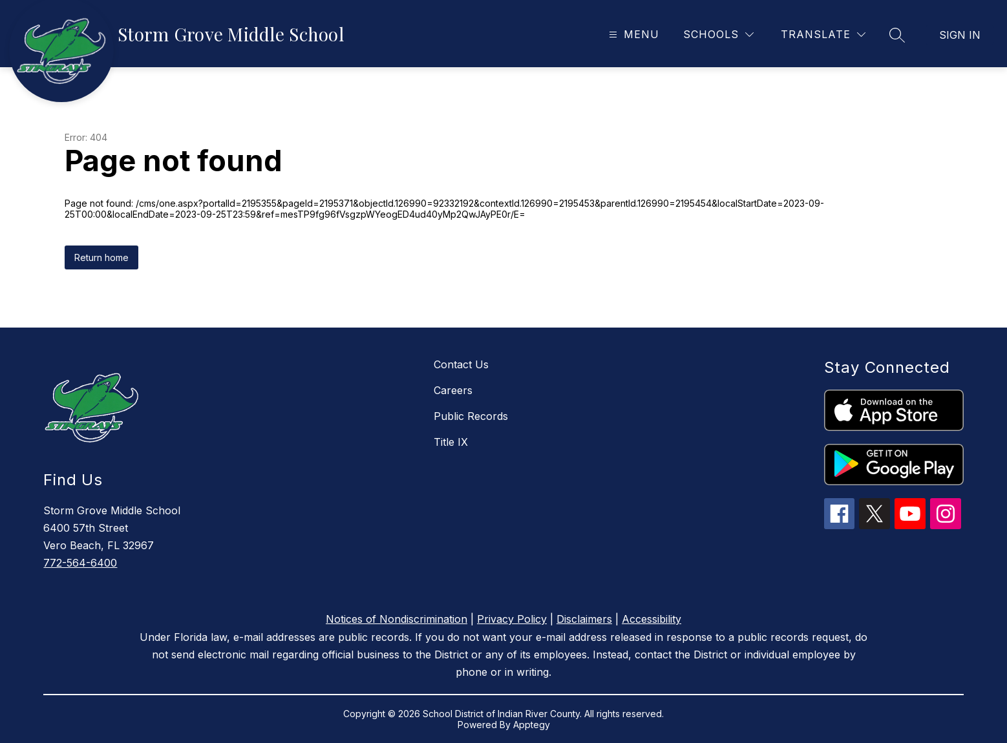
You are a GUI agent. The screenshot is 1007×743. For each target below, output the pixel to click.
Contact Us (461, 364)
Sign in (959, 34)
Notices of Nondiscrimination (396, 618)
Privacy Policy (512, 618)
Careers (453, 390)
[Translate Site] (823, 34)
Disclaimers (584, 618)
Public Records (471, 416)
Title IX (451, 441)
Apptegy (531, 724)
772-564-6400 (80, 562)
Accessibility (651, 618)
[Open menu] (632, 34)
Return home (101, 257)
